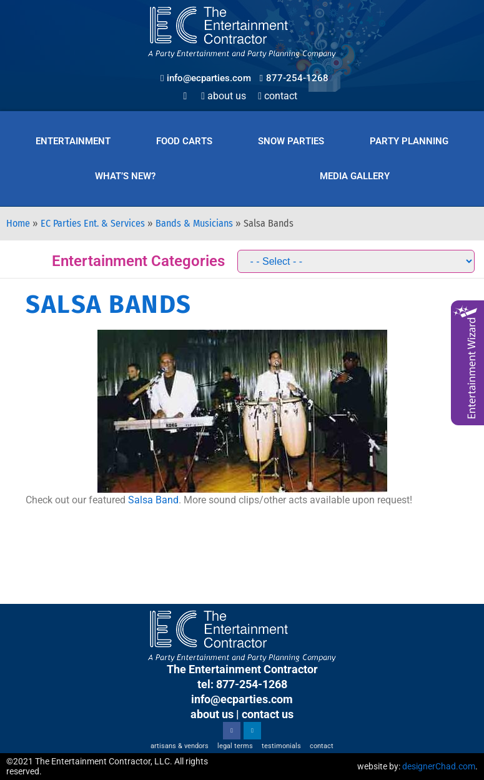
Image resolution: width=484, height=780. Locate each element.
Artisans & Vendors (180, 746)
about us (212, 714)
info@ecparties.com (242, 699)
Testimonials (281, 746)
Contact (277, 96)
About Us (223, 96)
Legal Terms (235, 746)
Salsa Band (153, 500)
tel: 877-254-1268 (242, 684)
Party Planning (409, 141)
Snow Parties (291, 141)
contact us (268, 714)
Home (18, 223)
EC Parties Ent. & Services (93, 223)
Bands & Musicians (194, 223)
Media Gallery (355, 176)
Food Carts (184, 141)
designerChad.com (438, 766)
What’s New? (125, 176)
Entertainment (73, 141)
